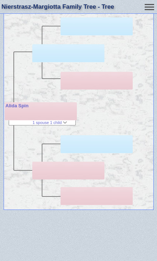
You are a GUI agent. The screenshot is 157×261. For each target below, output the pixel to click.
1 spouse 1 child (50, 122)
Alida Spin (17, 105)
